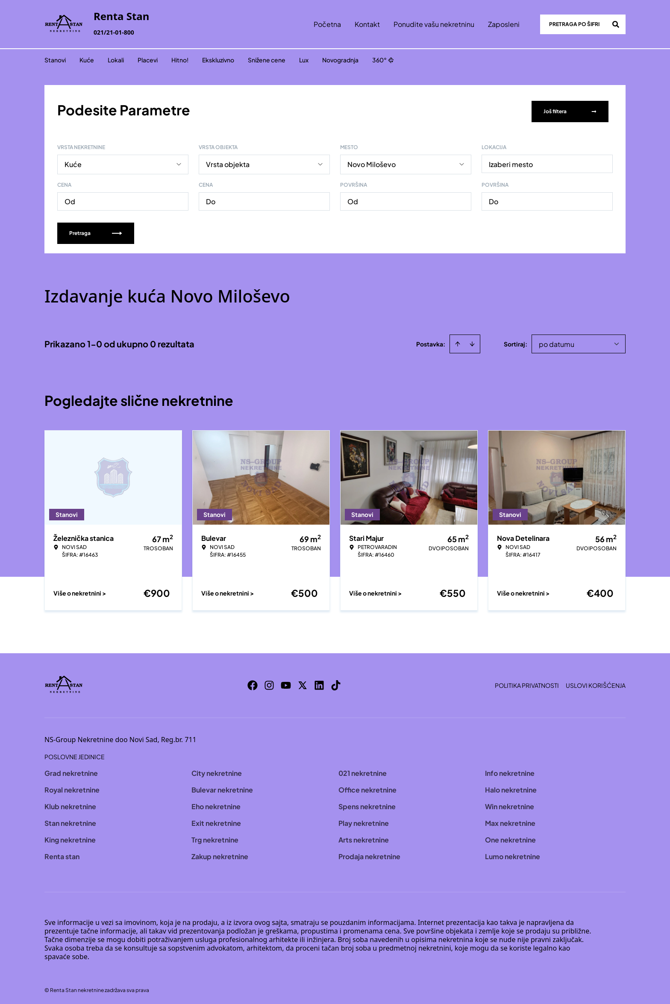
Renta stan (61, 853)
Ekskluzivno (218, 60)
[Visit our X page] (302, 682)
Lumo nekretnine (512, 853)
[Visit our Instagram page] (269, 682)
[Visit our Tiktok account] (336, 682)
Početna (327, 24)
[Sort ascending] (457, 341)
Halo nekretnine (511, 786)
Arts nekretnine (363, 836)
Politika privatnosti (527, 682)
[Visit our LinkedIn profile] (319, 682)
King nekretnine (70, 836)
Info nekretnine (510, 770)
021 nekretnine (362, 770)
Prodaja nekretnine (369, 853)
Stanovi (55, 60)
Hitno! (179, 60)
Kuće (86, 60)
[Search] (616, 24)
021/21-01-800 (114, 32)
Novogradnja (340, 60)
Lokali (116, 60)
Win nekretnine (509, 803)
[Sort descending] (472, 341)
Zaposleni (504, 24)
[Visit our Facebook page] (252, 682)
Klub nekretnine (70, 803)
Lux (304, 60)
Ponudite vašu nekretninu (434, 24)
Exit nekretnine (216, 820)
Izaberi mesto (511, 161)
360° (383, 60)
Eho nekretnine (216, 803)
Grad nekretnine (71, 770)
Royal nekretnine (72, 786)
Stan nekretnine (70, 820)
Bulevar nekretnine (222, 786)
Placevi (148, 60)
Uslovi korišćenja (596, 682)
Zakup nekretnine (219, 853)
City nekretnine (216, 770)
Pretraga (95, 230)
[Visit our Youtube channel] (286, 682)
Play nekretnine (363, 820)
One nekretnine (510, 836)
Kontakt (367, 24)
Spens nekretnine (367, 803)
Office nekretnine (367, 786)
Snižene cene (266, 60)
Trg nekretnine (214, 836)
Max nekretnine (510, 820)
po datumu (556, 341)
